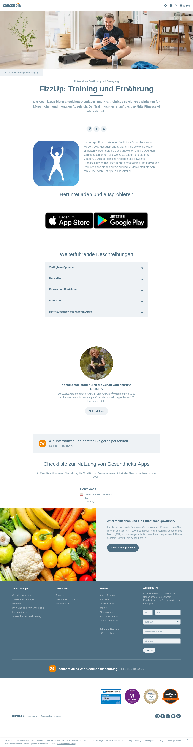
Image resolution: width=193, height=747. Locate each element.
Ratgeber (60, 611)
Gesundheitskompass (67, 615)
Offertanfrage (106, 628)
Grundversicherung (22, 611)
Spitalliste (104, 615)
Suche (149, 666)
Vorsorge (16, 619)
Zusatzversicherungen (23, 615)
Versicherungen (20, 604)
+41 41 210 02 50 (61, 462)
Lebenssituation (20, 628)
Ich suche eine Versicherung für (28, 624)
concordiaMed (63, 619)
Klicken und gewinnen (123, 563)
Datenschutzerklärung (66, 744)
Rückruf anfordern (109, 632)
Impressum (32, 732)
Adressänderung (108, 611)
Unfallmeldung (107, 619)
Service (104, 604)
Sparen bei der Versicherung (26, 632)
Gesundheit (62, 604)
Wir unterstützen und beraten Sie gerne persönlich (88, 457)
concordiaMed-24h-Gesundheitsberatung (88, 685)
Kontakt (103, 624)
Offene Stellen (107, 649)
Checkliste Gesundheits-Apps (99, 512)
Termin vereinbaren (109, 636)
